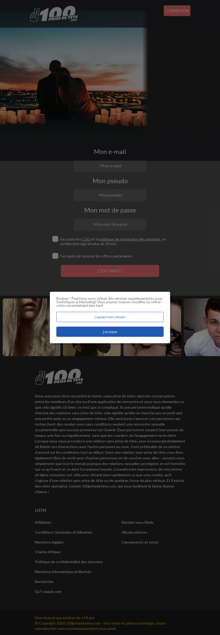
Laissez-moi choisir (110, 317)
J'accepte (110, 331)
